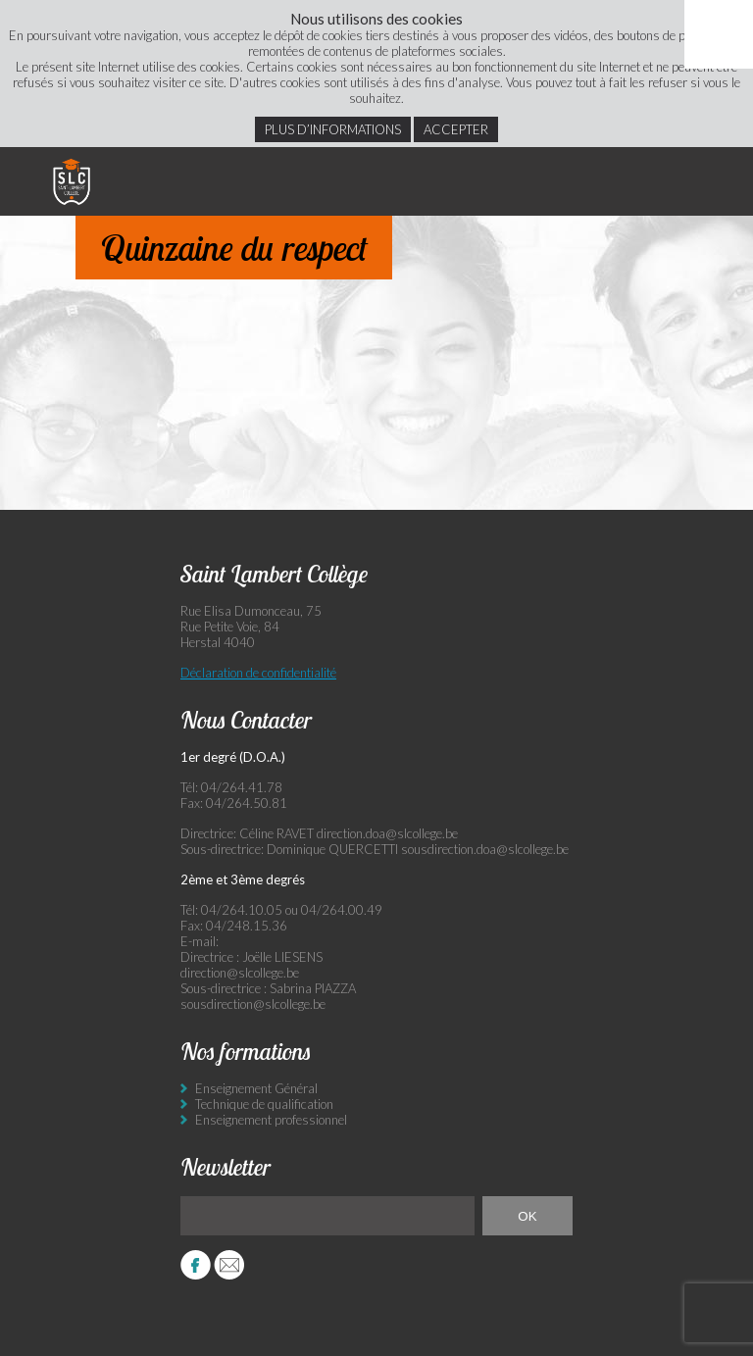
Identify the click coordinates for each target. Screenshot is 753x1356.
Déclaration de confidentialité (258, 672)
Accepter (456, 129)
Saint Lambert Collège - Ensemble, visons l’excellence (71, 181)
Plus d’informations (333, 129)
